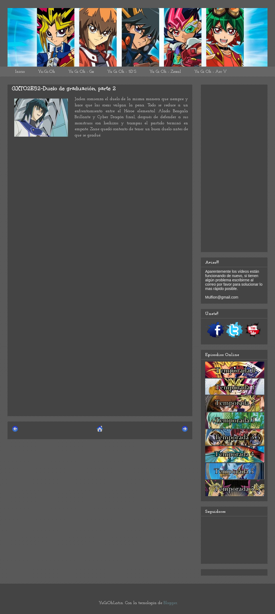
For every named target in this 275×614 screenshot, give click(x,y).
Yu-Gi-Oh (46, 72)
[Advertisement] (100, 374)
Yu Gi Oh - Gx (81, 72)
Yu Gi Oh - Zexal (165, 72)
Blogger (170, 603)
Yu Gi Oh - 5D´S (121, 72)
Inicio (20, 72)
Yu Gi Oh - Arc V (210, 72)
